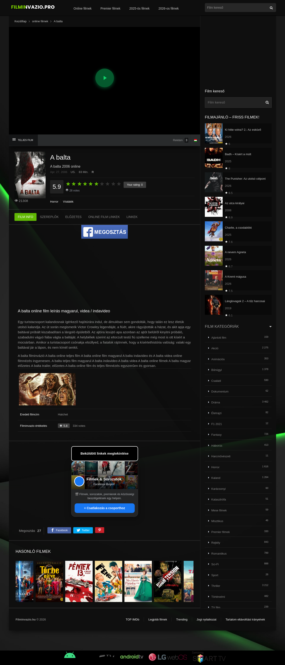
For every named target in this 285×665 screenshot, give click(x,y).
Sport (214, 575)
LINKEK (132, 217)
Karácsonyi (218, 488)
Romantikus (219, 553)
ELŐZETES (73, 217)
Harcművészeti (220, 456)
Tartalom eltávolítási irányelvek (245, 619)
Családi (216, 380)
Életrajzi (216, 413)
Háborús (216, 445)
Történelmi (218, 596)
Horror (54, 201)
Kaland (215, 478)
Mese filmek (219, 510)
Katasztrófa (218, 499)
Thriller (215, 586)
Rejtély (215, 542)
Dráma (215, 402)
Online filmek (82, 8)
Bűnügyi (216, 370)
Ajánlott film (218, 337)
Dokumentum (219, 391)
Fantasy (216, 434)
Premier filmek (110, 8)
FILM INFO (25, 217)
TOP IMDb (132, 619)
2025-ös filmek (139, 8)
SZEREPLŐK (49, 217)
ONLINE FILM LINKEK (104, 217)
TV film (215, 607)
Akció (214, 348)
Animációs (218, 359)
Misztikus (217, 521)
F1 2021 (216, 424)
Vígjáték (68, 201)
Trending (181, 619)
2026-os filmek (169, 8)
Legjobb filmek (157, 619)
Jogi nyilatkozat (206, 619)
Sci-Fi (215, 564)
